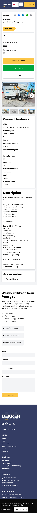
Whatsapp (18, 68)
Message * (18, 383)
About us (5, 451)
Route (4, 449)
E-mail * (18, 362)
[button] (5, 95)
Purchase (5, 443)
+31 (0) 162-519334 (12, 335)
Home (4, 438)
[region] (18, 506)
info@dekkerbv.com (13, 343)
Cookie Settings (6, 509)
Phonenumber (18, 370)
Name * (18, 353)
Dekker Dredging (8, 429)
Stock (4, 441)
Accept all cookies (21, 509)
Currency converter (9, 446)
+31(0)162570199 (11, 328)
